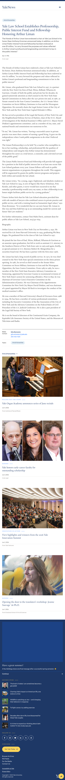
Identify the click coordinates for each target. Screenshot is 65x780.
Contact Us (6, 764)
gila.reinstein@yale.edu (19, 336)
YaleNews (8, 7)
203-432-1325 (15, 339)
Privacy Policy (6, 771)
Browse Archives (8, 756)
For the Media (7, 761)
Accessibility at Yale (8, 768)
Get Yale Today (11, 749)
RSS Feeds (5, 759)
